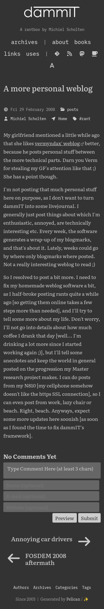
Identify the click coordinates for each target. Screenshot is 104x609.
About (60, 42)
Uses (32, 53)
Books (82, 42)
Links (12, 53)
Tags (86, 587)
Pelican (73, 599)
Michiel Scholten (28, 118)
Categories (66, 587)
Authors (21, 587)
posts (72, 109)
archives (24, 42)
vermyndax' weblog (57, 143)
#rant (84, 118)
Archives (42, 587)
